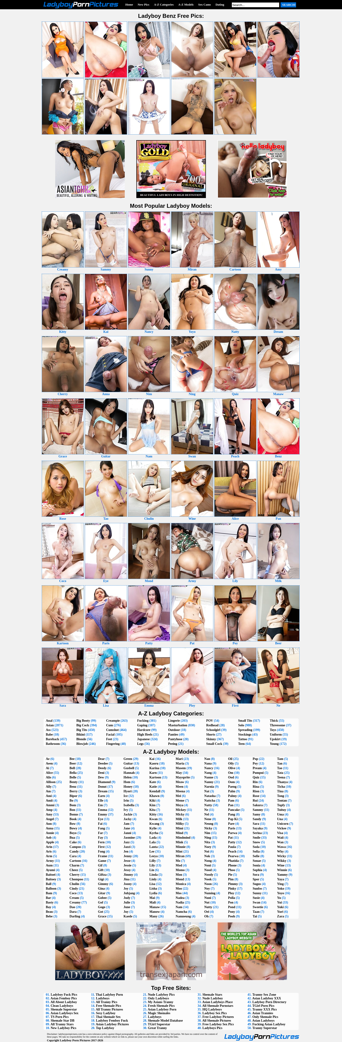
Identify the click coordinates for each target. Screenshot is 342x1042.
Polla (231, 898)
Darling (75, 916)
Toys (273, 730)
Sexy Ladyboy (105, 1013)
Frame (102, 856)
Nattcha (209, 800)
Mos (179, 893)
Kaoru (153, 763)
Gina (101, 888)
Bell (72, 768)
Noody (208, 874)
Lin (151, 870)
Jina (127, 879)
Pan (230, 805)
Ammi (50, 805)
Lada (153, 837)
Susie (256, 898)
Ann (49, 823)
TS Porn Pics (60, 1017)
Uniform (276, 734)
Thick (274, 720)
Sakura (258, 805)
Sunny (257, 893)
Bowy (73, 828)
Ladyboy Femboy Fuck (112, 1020)
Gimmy (103, 884)
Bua (72, 837)
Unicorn (282, 823)
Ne (206, 810)
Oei (206, 911)
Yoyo (280, 893)
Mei (178, 796)
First (101, 847)
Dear (101, 759)
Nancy (208, 768)
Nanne (208, 777)
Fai (100, 823)
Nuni (207, 898)
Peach (232, 851)
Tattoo (242, 739)
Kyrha (153, 833)
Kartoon (155, 777)
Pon (230, 902)
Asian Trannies (262, 1013)
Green (128, 759)
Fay (100, 837)
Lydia (153, 893)
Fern (101, 842)
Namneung (183, 916)
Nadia (180, 902)
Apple (50, 842)
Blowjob (82, 744)
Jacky (128, 819)
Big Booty (83, 720)
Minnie (181, 847)
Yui (279, 902)
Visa (280, 833)
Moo (179, 888)
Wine (280, 865)
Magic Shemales (159, 1013)
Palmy (232, 796)
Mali (152, 902)
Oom (231, 782)
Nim (207, 833)
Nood (208, 870)
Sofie (256, 856)
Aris (49, 851)
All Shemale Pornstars (217, 1005)
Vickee (281, 828)
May (179, 772)
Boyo (73, 833)
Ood (231, 777)
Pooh (231, 916)
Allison (51, 782)
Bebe (49, 916)
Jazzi (127, 847)
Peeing (172, 744)
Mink (179, 842)
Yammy (282, 874)
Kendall (154, 791)
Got (100, 911)
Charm (75, 865)
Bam (49, 893)
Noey (207, 847)
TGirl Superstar (159, 1024)
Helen (128, 777)
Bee (72, 759)
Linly (153, 879)
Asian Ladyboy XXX (266, 998)
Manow (154, 911)
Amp (49, 810)
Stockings (245, 734)
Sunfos (257, 888)
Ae (48, 759)
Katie (153, 786)
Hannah (129, 772)
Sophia (257, 870)
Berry (74, 791)
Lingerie (174, 720)
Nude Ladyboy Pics (161, 994)
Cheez (74, 870)
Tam (280, 759)
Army (50, 861)
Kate (152, 782)
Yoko (280, 888)
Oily (231, 763)
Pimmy (233, 884)
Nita (207, 842)
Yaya (280, 879)
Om (230, 772)
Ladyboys (102, 998)
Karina (154, 768)
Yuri (280, 911)
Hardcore (143, 730)
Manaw (154, 907)
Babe (49, 734)
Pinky (232, 888)
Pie (230, 874)
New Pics (143, 4)
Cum (109, 725)
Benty (74, 782)
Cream (74, 898)
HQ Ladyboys (212, 1009)
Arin (49, 847)
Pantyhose (175, 739)
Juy (126, 911)
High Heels (144, 734)
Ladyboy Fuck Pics (64, 994)
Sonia (256, 865)
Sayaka (258, 828)
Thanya (282, 782)
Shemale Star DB (62, 1020)
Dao (72, 907)
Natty (208, 805)
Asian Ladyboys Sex (65, 1013)
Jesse (127, 861)
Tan (279, 763)
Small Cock (214, 744)
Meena (180, 791)
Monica (181, 884)
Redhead (212, 725)
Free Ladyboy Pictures (218, 1017)
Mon (179, 874)
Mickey (181, 810)
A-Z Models (186, 4)
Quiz (256, 777)
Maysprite (183, 777)
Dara (73, 911)
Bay (48, 907)
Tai (255, 916)
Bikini (80, 734)
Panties (173, 734)
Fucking (142, 720)
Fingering (113, 744)
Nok (207, 856)
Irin (126, 800)
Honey (128, 786)
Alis (48, 777)
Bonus (74, 814)
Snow (256, 842)
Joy (126, 888)
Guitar (128, 763)
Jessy (127, 870)
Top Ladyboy (105, 1028)
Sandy (257, 819)
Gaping (142, 725)
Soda (256, 847)
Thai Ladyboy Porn (109, 994)
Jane (127, 828)
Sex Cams (204, 4)
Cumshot (112, 730)
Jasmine (129, 837)
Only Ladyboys (158, 998)
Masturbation (177, 725)
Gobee (102, 898)
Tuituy (281, 810)
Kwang (154, 823)
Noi (206, 851)
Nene (207, 819)
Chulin (74, 884)
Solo (241, 725)
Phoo (231, 870)
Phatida (233, 861)
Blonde (81, 739)
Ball (48, 884)
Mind (179, 833)
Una (280, 819)
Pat (230, 837)
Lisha (153, 888)
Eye (100, 819)
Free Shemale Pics (108, 1005)
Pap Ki (233, 819)
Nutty (208, 907)
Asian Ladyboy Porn (162, 1009)
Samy (256, 814)
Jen (126, 851)
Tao (279, 768)
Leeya (153, 856)
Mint (179, 851)
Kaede (128, 916)
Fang (101, 828)
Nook (208, 879)
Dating (219, 4)
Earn (101, 796)
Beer (73, 763)
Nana (208, 763)
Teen (241, 744)
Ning (207, 837)
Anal (49, 720)
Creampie (113, 720)
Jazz (127, 842)
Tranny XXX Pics (264, 1009)
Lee (151, 851)
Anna (50, 828)
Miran (180, 856)
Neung (208, 823)
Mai (152, 898)
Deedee (103, 763)
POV (209, 720)
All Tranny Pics (106, 1002)
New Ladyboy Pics (63, 1028)
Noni (207, 865)
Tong (280, 796)
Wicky (281, 856)
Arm (49, 856)
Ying (280, 884)
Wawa (281, 847)
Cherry (75, 874)
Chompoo (76, 879)
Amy (49, 814)
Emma (102, 810)
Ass (48, 730)
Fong (101, 851)
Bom (73, 805)
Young (274, 744)
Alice (49, 772)
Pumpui (258, 772)
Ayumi (50, 870)
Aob (49, 837)
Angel (50, 819)
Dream (102, 791)
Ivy (126, 810)
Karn (153, 772)
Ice (126, 796)
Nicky (208, 828)
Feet (109, 739)
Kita (152, 810)
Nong (208, 861)
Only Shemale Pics (265, 1017)
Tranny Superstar (264, 1028)
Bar (48, 898)
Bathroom (53, 744)
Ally (49, 786)
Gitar (101, 893)
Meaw (180, 782)
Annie (50, 833)
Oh (206, 916)
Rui (255, 800)
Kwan (153, 819)
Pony (231, 911)
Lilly (152, 861)
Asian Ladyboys (263, 1020)
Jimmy (128, 874)
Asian (50, 725)
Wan (280, 842)
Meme (180, 800)
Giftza (102, 874)
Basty (50, 902)
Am (48, 791)
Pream (257, 768)
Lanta (153, 847)
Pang (231, 814)
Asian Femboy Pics (64, 998)
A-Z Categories (164, 4)
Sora (256, 874)
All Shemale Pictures (216, 1020)
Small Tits (245, 720)
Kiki (152, 800)
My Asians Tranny (160, 1002)
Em (100, 805)
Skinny (211, 739)
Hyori (128, 791)
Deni (101, 772)
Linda (153, 874)
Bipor (73, 796)
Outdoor (174, 730)
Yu (279, 898)
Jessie (127, 865)
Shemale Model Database (165, 1020)
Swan (256, 902)
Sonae (257, 861)
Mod (179, 865)
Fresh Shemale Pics (161, 1005)
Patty (231, 842)
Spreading (245, 730)
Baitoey (51, 879)
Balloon (51, 888)
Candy (74, 851)
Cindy (74, 888)
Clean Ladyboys (62, 1005)
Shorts (210, 734)
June (127, 907)
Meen (179, 786)
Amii (49, 800)
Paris (231, 828)
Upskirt (275, 739)
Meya (179, 805)
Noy (207, 888)
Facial (110, 734)
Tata (280, 772)
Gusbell (129, 768)
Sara (256, 823)
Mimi (179, 828)
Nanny (209, 782)
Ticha (281, 786)
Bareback (52, 739)
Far (100, 833)
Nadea (180, 898)
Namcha (181, 911)
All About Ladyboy (64, 1002)
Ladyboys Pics (212, 1028)
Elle (100, 800)
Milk (179, 819)
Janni (127, 833)
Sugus (257, 884)
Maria (180, 763)
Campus (75, 847)
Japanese (143, 739)
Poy (255, 763)
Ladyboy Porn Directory (270, 1002)
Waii (280, 837)
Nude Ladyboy (212, 998)
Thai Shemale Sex (108, 1017)
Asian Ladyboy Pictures (112, 1024)
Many (153, 916)
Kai (151, 759)
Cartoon (75, 861)
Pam (231, 800)
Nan (207, 759)
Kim (152, 805)
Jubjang (129, 893)
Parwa (232, 833)
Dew (101, 777)
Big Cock (82, 725)
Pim (230, 879)
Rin (255, 782)
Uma (280, 814)
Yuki (280, 907)
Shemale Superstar (64, 1009)
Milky (180, 823)
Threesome (277, 725)
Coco (73, 893)
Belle (73, 777)
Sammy (258, 810)
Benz (73, 786)
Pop (255, 759)
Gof (100, 902)
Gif (100, 865)
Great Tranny (157, 1028)
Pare (231, 823)
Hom (127, 782)
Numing (209, 893)
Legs (140, 744)
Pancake (234, 810)
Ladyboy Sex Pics (214, 1013)
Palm (231, 791)
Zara (280, 916)
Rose (256, 796)
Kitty (153, 814)
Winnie (282, 870)
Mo (178, 861)
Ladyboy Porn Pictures (75, 1040)
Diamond (104, 782)
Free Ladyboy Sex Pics (218, 1024)
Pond (231, 907)
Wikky (281, 861)
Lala (152, 842)
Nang (208, 772)
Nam (179, 907)
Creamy (75, 902)
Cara (73, 856)
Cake (73, 842)
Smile (256, 837)
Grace (102, 916)
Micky (180, 814)
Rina (256, 786)
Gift (100, 870)
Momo (180, 870)
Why (280, 851)
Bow (73, 823)
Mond (180, 879)
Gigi (101, 879)
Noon (208, 884)
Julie (127, 902)
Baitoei (51, 874)
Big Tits (81, 730)
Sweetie (258, 907)
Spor (256, 879)
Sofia (256, 851)
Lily (152, 865)
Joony (128, 884)
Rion (256, 791)
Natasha (210, 796)
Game (102, 861)
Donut (102, 786)
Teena (281, 777)
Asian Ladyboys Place (217, 1002)
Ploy (231, 893)
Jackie (128, 814)
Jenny (128, 856)
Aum (49, 865)
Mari (179, 759)
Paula (232, 847)
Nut (207, 902)
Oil (230, 759)
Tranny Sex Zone (264, 994)
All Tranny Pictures (109, 1009)
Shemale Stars (212, 994)
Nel (206, 814)
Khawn (154, 796)
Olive (231, 768)
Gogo (101, 907)
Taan (256, 911)
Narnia (209, 786)
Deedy (102, 768)
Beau (49, 911)
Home (129, 4)
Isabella (129, 805)
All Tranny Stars (62, 1024)
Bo (71, 800)
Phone (232, 865)
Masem (181, 768)
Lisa (152, 884)
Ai (47, 768)
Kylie (153, 828)
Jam (127, 823)
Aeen (49, 763)
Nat (206, 791)
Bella (73, 772)
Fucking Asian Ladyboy (269, 1024)
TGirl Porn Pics (263, 1005)
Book (73, 819)
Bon (72, 810)
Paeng (232, 786)
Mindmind (183, 837)
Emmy (102, 814)
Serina (257, 833)
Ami (49, 796)
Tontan (282, 800)
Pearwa (233, 856)
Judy (127, 898)
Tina (280, 791)
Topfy (281, 805)
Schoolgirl (213, 730)
